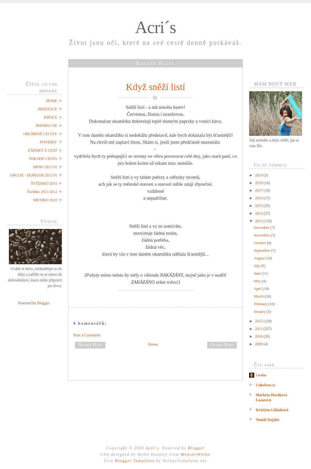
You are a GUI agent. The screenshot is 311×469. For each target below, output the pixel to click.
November (262, 235)
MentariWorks (195, 454)
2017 (259, 190)
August (260, 258)
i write (261, 375)
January (260, 311)
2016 (259, 198)
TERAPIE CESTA (43, 158)
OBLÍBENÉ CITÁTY (40, 134)
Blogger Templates (135, 461)
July (257, 266)
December (262, 227)
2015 (259, 205)
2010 (259, 336)
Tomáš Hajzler (268, 419)
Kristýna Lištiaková (272, 410)
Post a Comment (87, 335)
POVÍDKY (48, 142)
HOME (51, 101)
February (261, 304)
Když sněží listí (155, 86)
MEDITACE (47, 109)
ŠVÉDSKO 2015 (44, 183)
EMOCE (50, 117)
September (262, 250)
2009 (259, 344)
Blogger (43, 303)
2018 (259, 183)
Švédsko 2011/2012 (42, 192)
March (259, 296)
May (257, 281)
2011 (259, 329)
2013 (259, 221)
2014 (259, 213)
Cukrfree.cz (265, 385)
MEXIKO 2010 (45, 200)
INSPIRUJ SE (46, 125)
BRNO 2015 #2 (45, 167)
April (258, 288)
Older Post (222, 344)
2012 (259, 321)
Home (153, 344)
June (257, 273)
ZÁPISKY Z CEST (42, 150)
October (260, 243)
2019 (259, 175)
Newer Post (90, 344)
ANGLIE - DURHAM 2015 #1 (33, 175)
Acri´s (155, 27)
